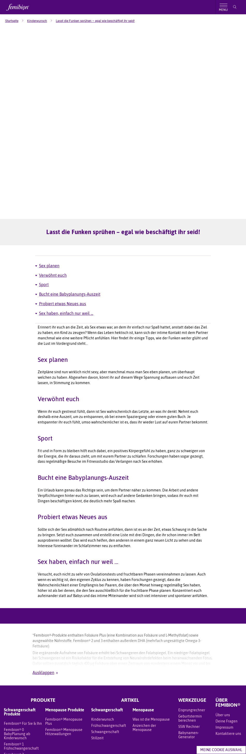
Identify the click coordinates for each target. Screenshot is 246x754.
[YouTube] (234, 671)
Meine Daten (48, 741)
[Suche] (234, 7)
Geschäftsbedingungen (21, 741)
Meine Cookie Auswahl (221, 750)
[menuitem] (16, 21)
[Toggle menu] (223, 7)
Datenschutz (68, 741)
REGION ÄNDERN (123, 689)
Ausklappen (45, 551)
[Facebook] (219, 671)
